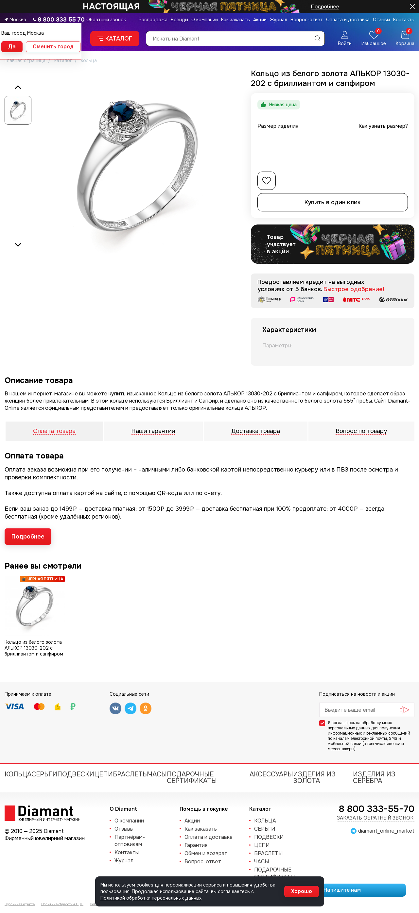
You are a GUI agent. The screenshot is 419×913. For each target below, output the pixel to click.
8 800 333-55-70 (376, 809)
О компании (204, 20)
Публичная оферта (20, 904)
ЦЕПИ (103, 774)
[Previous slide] (18, 87)
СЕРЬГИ (44, 774)
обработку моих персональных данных (360, 725)
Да (12, 46)
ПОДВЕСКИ (75, 774)
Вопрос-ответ (306, 20)
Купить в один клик (333, 202)
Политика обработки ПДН (62, 904)
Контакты (403, 20)
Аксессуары (271, 774)
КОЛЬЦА (18, 774)
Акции (260, 20)
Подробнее (27, 536)
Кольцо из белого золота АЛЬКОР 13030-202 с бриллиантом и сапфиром (34, 648)
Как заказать (235, 20)
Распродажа (153, 20)
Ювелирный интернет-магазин (45, 819)
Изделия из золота (314, 777)
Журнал (278, 20)
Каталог (114, 38)
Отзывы (381, 20)
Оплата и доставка (348, 20)
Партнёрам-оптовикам (129, 841)
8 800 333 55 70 (61, 19)
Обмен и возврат (205, 853)
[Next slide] (18, 244)
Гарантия (195, 845)
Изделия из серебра (374, 777)
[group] (137, 166)
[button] (18, 110)
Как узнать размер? (383, 126)
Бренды (179, 20)
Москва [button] (17, 20)
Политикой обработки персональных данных (150, 898)
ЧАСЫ (157, 774)
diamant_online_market (386, 831)
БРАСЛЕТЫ (130, 774)
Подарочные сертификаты (192, 777)
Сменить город (53, 46)
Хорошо (301, 891)
